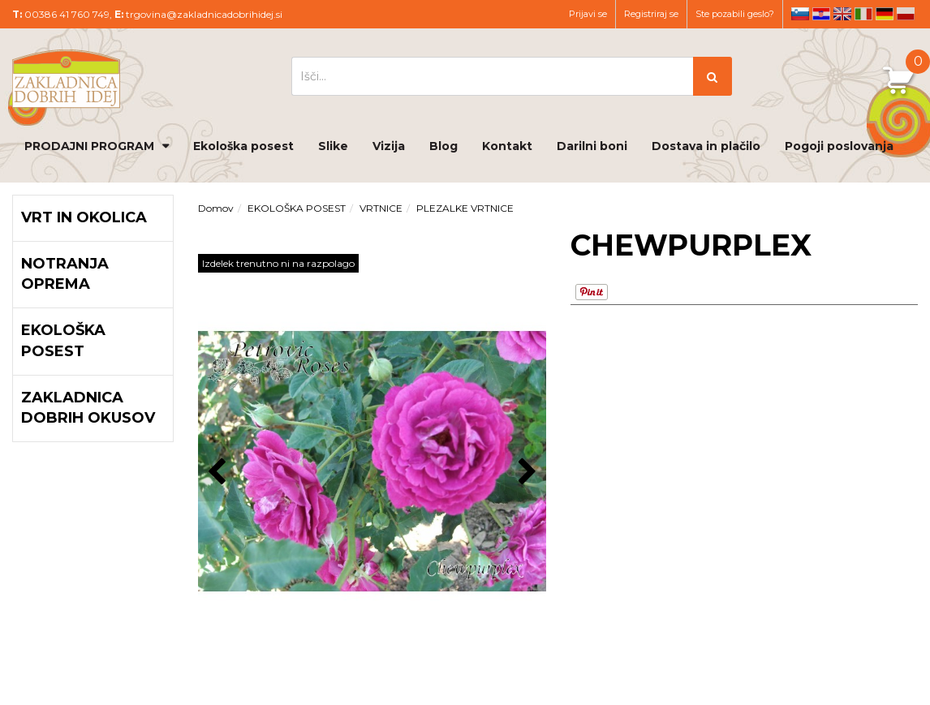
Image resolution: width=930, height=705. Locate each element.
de (884, 13)
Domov (216, 208)
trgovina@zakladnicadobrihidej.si (204, 14)
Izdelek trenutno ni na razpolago (278, 263)
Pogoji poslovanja (839, 146)
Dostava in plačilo (706, 146)
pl (906, 13)
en (842, 13)
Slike (333, 146)
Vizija (388, 146)
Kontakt (507, 146)
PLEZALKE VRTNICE (465, 208)
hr (821, 13)
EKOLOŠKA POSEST (297, 208)
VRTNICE (381, 208)
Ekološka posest (243, 146)
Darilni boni (592, 146)
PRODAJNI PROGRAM (89, 146)
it (863, 13)
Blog (443, 146)
